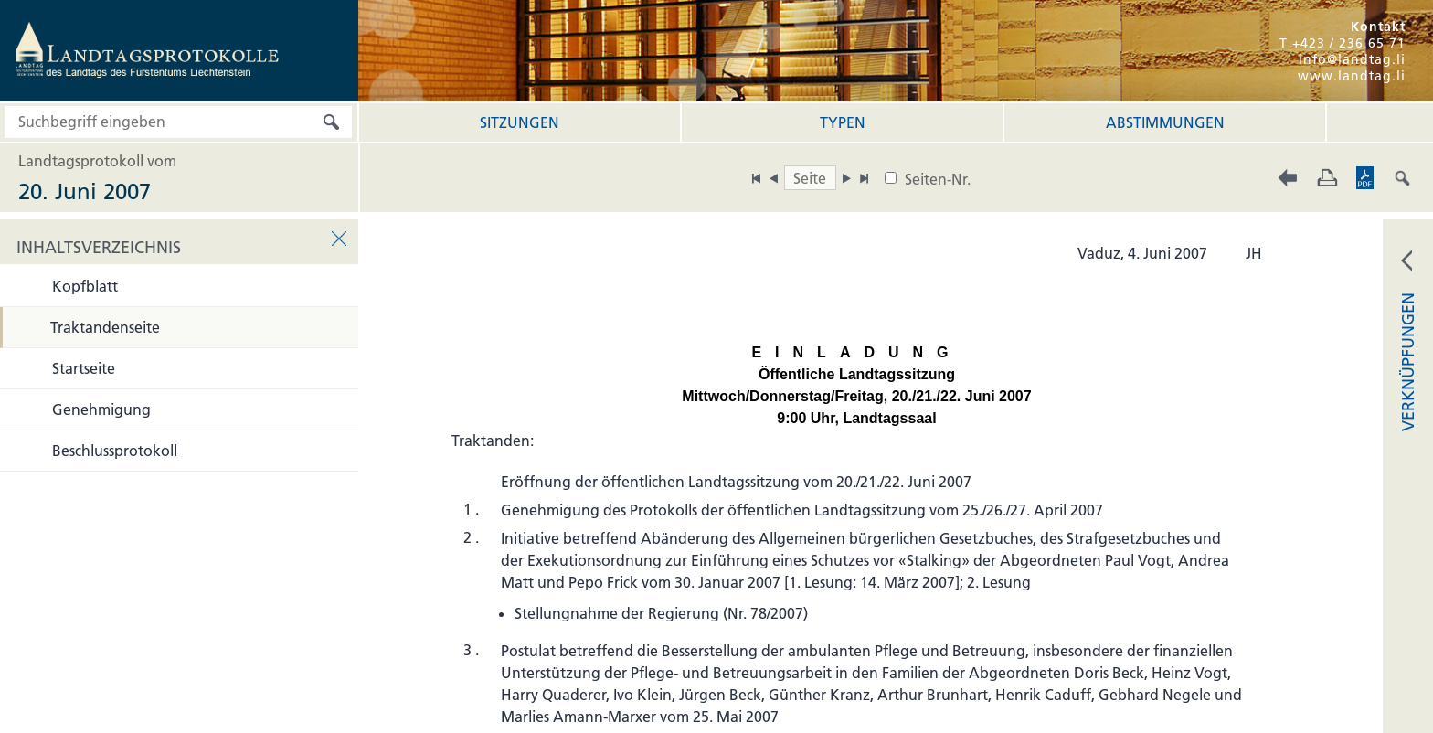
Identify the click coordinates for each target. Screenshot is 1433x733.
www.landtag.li (1352, 76)
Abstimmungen (1165, 122)
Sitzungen (519, 122)
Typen (842, 122)
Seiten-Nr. (938, 179)
